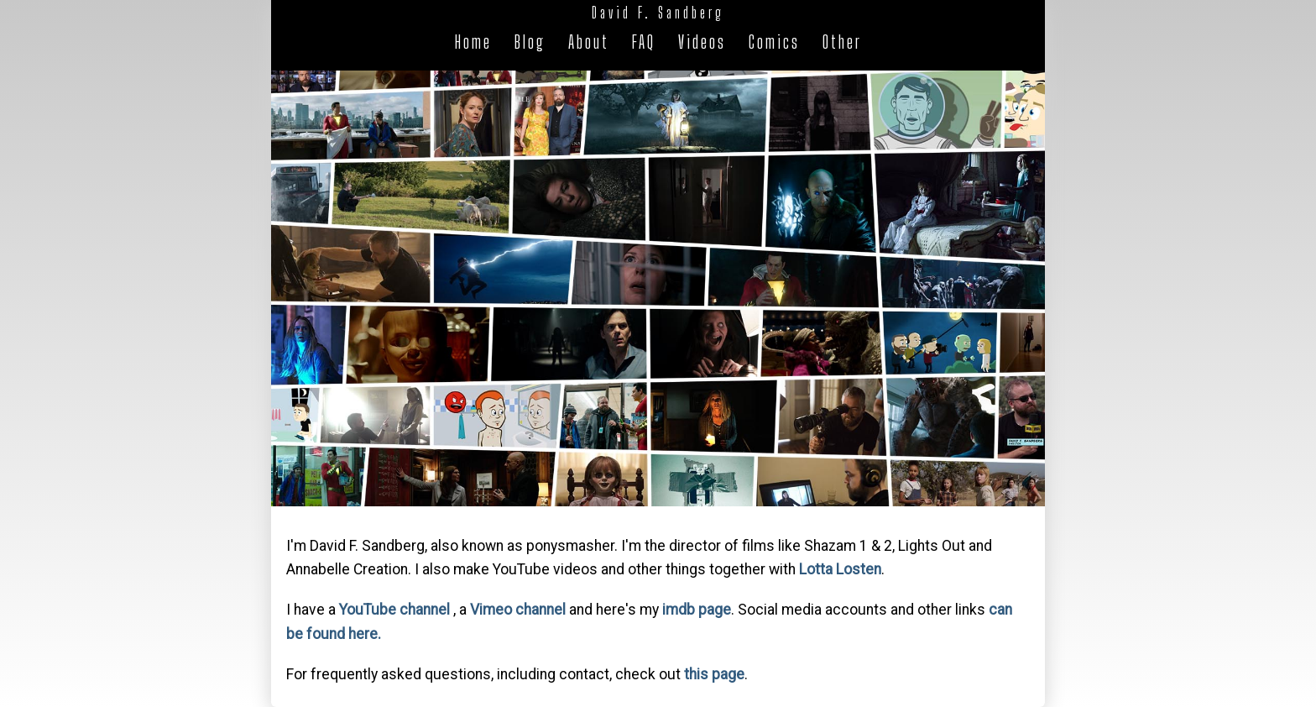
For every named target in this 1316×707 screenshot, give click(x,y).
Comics (774, 41)
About (588, 41)
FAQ (643, 41)
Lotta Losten (840, 569)
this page (714, 674)
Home (473, 41)
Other (842, 41)
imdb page (696, 609)
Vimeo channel (518, 609)
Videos (702, 41)
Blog (530, 41)
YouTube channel (394, 609)
